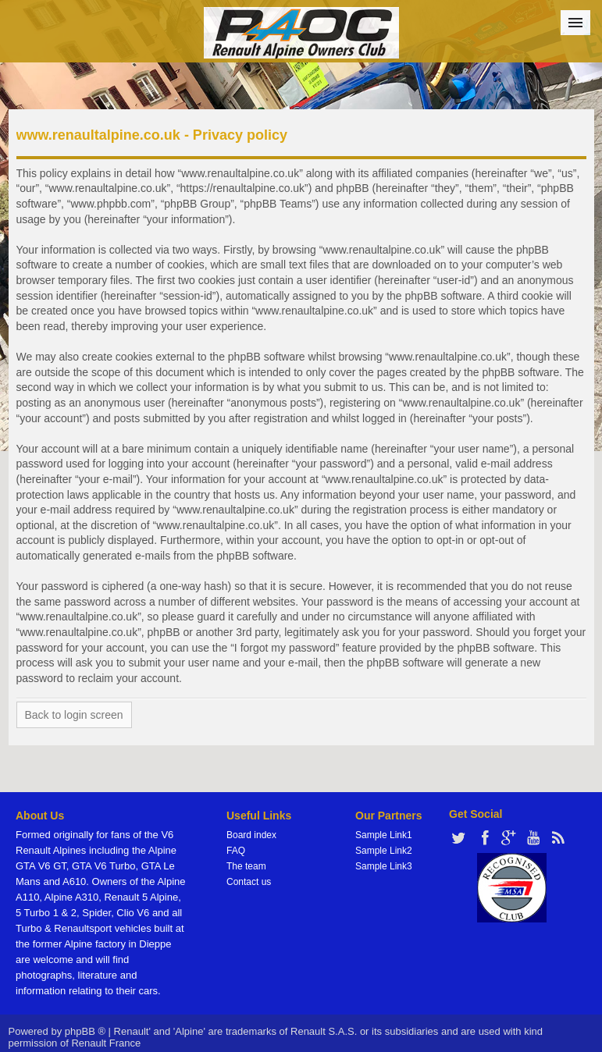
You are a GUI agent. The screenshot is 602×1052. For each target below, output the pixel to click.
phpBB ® (85, 1031)
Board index (251, 835)
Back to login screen (74, 715)
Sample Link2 (383, 850)
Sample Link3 (383, 866)
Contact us (248, 881)
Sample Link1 (383, 835)
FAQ (235, 850)
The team (246, 866)
